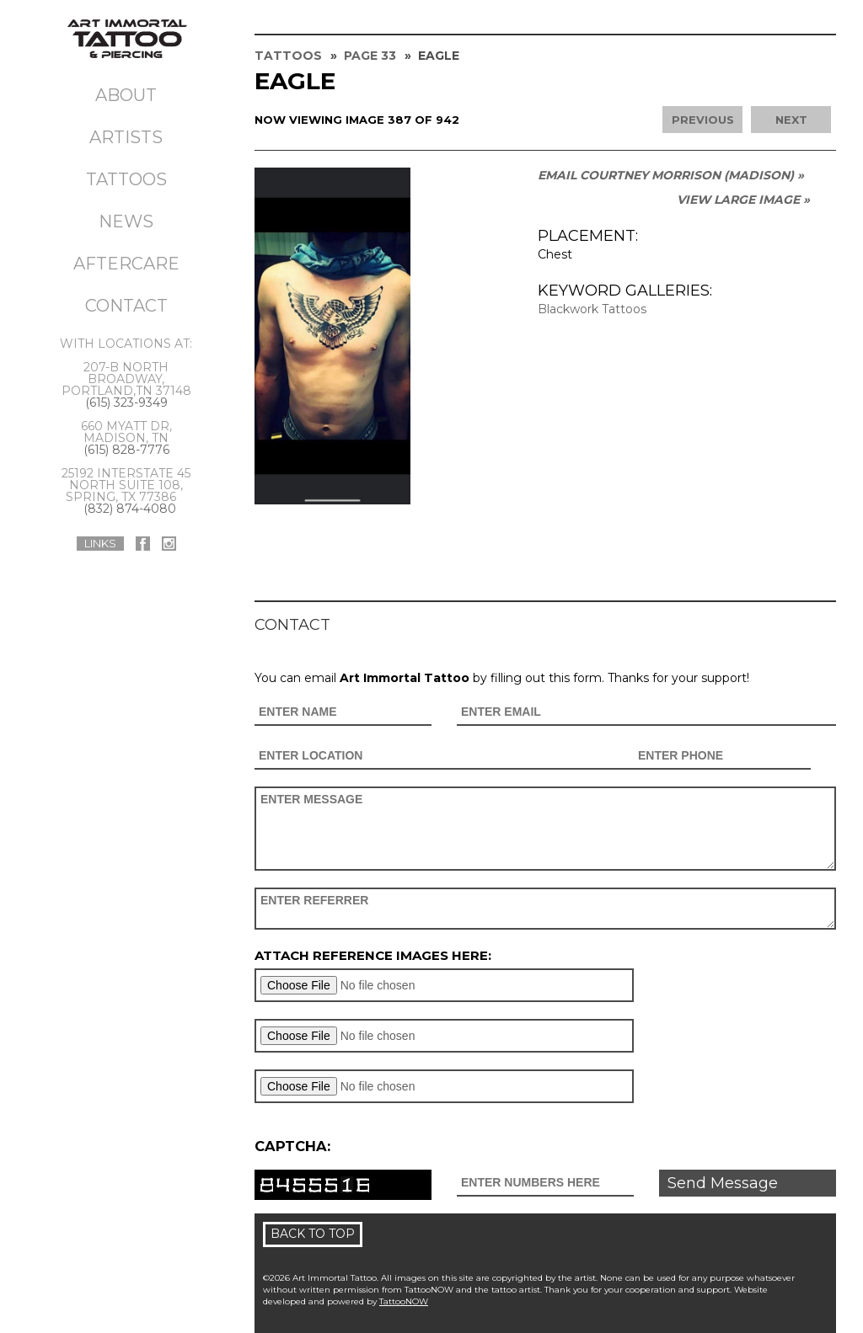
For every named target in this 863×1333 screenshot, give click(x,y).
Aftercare (126, 263)
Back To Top (313, 1233)
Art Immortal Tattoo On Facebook (143, 543)
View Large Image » (743, 199)
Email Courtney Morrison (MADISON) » (671, 175)
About (126, 95)
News (126, 221)
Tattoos (126, 179)
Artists (126, 137)
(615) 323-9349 (126, 402)
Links (100, 543)
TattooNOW (403, 1301)
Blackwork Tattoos (592, 309)
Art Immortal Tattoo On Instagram (169, 543)
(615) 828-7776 (126, 449)
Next (791, 119)
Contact (126, 306)
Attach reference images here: (373, 955)
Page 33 (370, 55)
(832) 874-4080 (129, 508)
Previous (703, 119)
